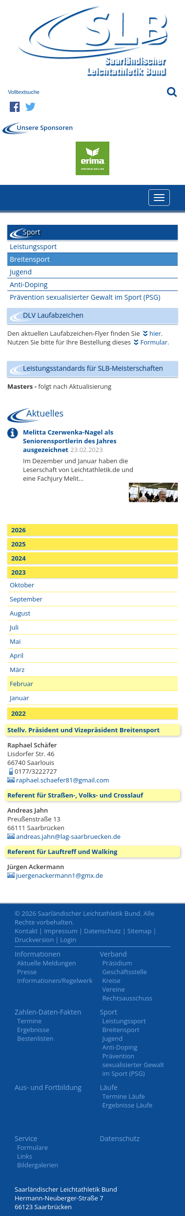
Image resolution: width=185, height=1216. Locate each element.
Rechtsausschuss (128, 998)
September (26, 599)
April (16, 655)
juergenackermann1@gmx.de (59, 875)
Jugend (21, 271)
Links (24, 1156)
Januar (19, 697)
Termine (29, 1020)
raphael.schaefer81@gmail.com (62, 780)
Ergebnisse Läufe (128, 1105)
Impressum (61, 930)
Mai (15, 641)
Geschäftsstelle (125, 971)
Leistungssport (33, 246)
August (20, 613)
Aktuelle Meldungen (46, 963)
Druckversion (34, 939)
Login (68, 939)
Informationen (38, 954)
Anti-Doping (28, 284)
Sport (108, 1011)
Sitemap (139, 930)
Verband (113, 954)
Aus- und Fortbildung (48, 1087)
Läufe (109, 1087)
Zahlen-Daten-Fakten (48, 1011)
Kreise (112, 980)
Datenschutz (102, 930)
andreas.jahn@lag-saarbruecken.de (68, 836)
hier (155, 333)
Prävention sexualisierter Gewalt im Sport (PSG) (85, 297)
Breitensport (30, 259)
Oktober (22, 585)
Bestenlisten (35, 1038)
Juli (14, 627)
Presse (27, 971)
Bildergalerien (37, 1165)
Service (26, 1138)
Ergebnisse (33, 1029)
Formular (153, 342)
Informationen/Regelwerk (55, 980)
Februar (21, 683)
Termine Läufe (124, 1096)
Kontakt (26, 930)
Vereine (114, 989)
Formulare (32, 1147)
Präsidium (117, 963)
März (17, 669)
